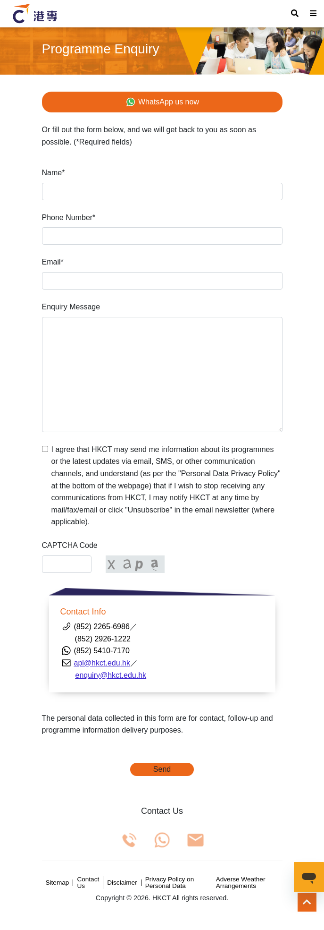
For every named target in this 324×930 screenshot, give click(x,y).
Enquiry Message (71, 307)
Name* (53, 173)
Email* (53, 262)
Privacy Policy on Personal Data (169, 882)
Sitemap (57, 882)
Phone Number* (69, 217)
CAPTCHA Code (70, 545)
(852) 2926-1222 (95, 639)
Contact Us (88, 882)
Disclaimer (122, 882)
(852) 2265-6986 (102, 627)
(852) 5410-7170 (102, 651)
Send (162, 769)
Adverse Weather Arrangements (241, 882)
